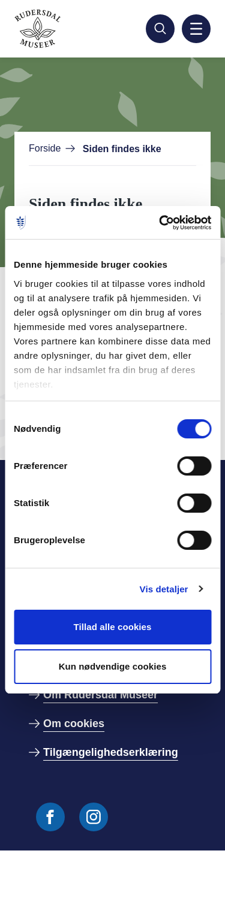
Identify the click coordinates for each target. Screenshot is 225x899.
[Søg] (160, 28)
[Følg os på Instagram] (93, 817)
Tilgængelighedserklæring (110, 752)
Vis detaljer (164, 589)
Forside (45, 148)
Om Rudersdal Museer (100, 695)
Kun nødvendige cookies (113, 666)
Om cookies (73, 724)
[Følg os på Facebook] (50, 817)
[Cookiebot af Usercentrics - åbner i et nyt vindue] (160, 223)
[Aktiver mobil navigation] (196, 28)
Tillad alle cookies (112, 627)
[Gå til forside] (67, 29)
